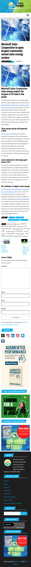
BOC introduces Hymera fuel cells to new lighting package (26, 250)
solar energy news (17, 229)
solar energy (20, 226)
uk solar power (19, 231)
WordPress (17, 561)
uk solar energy (10, 231)
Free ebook (7, 490)
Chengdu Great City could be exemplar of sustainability (4, 249)
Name (3, 292)
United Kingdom (20, 234)
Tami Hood (19, 61)
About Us (6, 481)
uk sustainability (10, 233)
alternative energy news (13, 224)
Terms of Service (8, 500)
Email (3, 300)
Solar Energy (24, 220)
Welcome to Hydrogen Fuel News (12, 503)
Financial (12, 217)
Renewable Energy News (14, 220)
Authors (6, 484)
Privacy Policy (7, 494)
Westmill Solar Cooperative (21, 236)
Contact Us (6, 487)
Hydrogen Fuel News (15, 8)
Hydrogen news (20, 217)
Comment (4, 266)
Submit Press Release (9, 497)
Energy (18, 527)
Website (3, 309)
